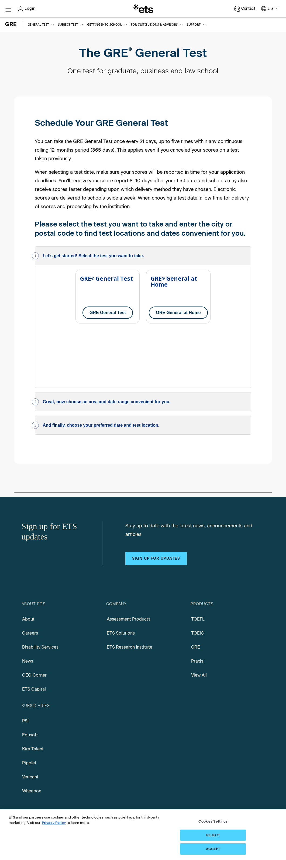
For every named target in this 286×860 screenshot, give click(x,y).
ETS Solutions (121, 572)
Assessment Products (128, 558)
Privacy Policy (54, 823)
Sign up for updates (156, 498)
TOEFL (198, 558)
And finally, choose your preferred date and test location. (101, 365)
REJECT (213, 835)
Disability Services (40, 586)
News (27, 600)
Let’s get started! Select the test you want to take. (93, 255)
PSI (25, 660)
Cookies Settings (213, 821)
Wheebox (31, 730)
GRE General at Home (178, 312)
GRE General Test (107, 312)
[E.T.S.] (143, 9)
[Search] (262, 762)
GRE (195, 586)
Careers (30, 572)
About (28, 558)
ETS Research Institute (129, 586)
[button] (42, 24)
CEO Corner (34, 614)
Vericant (30, 716)
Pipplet (29, 702)
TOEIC (197, 572)
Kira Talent (33, 688)
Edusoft (30, 674)
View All (199, 614)
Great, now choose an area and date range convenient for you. (107, 341)
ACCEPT (213, 849)
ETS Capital (34, 628)
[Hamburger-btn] (8, 8)
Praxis (197, 600)
